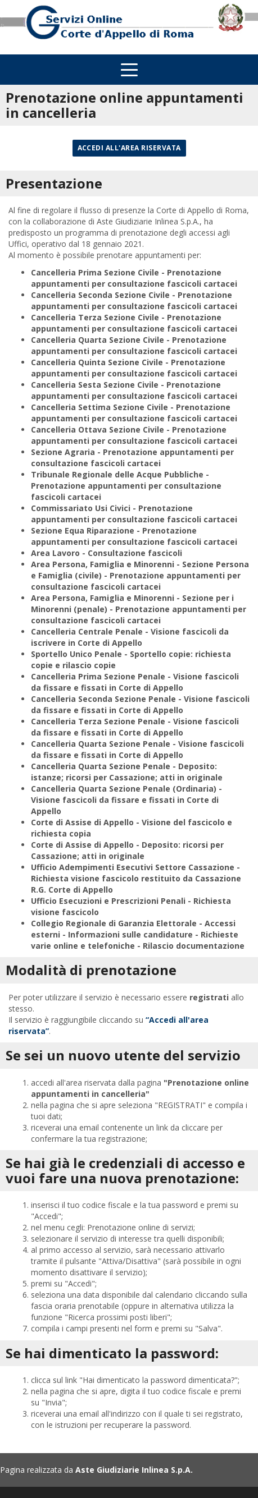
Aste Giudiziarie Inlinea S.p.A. (134, 1469)
